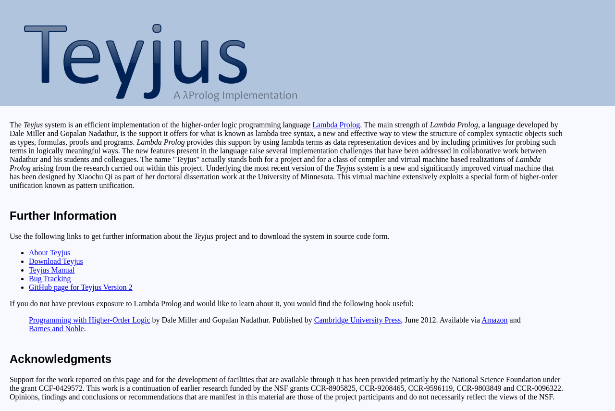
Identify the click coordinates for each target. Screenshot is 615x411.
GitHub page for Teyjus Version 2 (81, 287)
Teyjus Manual (51, 270)
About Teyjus (49, 253)
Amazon (494, 320)
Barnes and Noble (56, 328)
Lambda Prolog (336, 125)
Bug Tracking (50, 278)
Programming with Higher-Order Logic (89, 320)
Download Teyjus (56, 261)
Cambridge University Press (357, 320)
